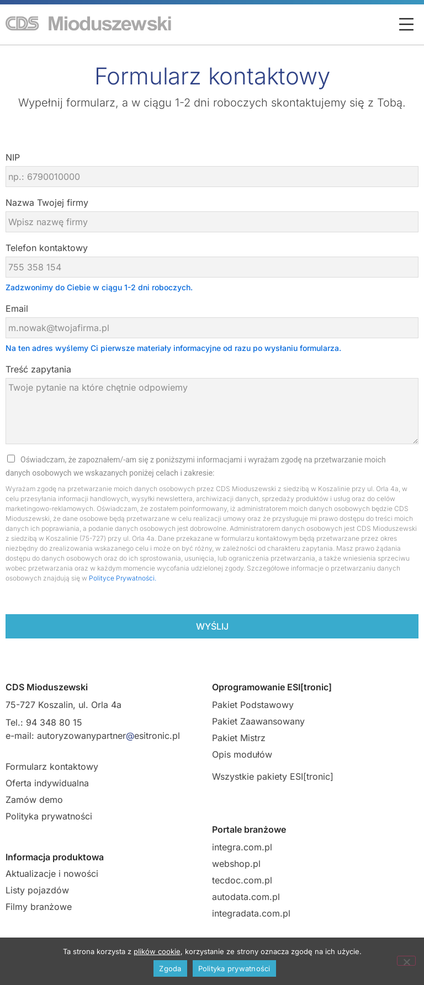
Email (17, 308)
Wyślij (212, 626)
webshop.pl (236, 863)
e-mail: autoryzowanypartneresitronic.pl (93, 735)
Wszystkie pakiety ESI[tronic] (272, 776)
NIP (13, 157)
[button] (406, 25)
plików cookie (157, 951)
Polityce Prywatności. (122, 578)
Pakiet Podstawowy (253, 704)
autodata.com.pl (246, 896)
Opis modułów (242, 754)
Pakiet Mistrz (239, 737)
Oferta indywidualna (47, 783)
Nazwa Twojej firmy (47, 202)
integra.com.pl (242, 847)
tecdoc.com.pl (242, 880)
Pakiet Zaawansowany (258, 721)
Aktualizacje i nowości (52, 873)
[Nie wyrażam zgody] (406, 961)
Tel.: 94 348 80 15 (44, 722)
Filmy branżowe (39, 906)
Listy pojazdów (37, 890)
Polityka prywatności (49, 816)
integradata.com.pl (251, 913)
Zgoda (170, 968)
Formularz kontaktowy (52, 766)
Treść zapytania (38, 369)
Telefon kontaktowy (47, 247)
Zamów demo (34, 799)
